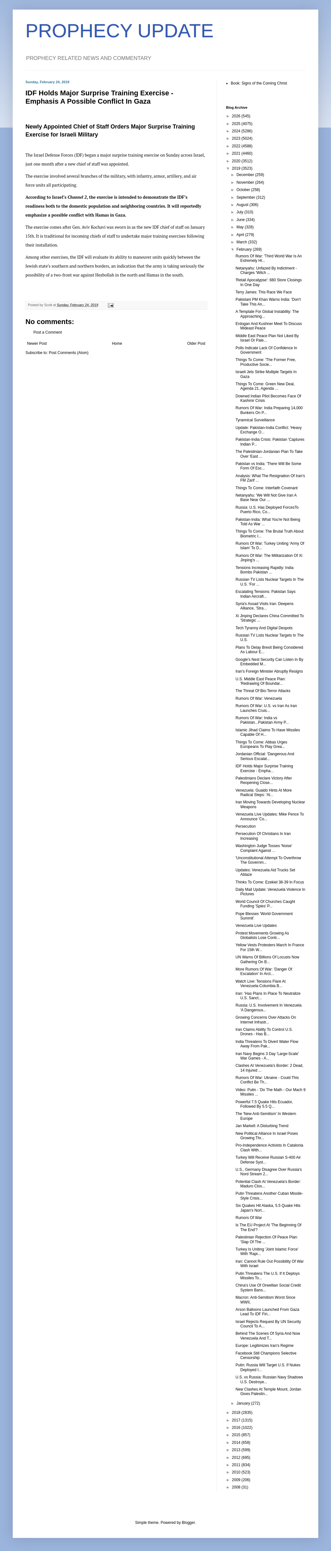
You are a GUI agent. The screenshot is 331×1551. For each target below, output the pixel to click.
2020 (237, 161)
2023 (237, 138)
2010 (237, 1472)
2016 (237, 1427)
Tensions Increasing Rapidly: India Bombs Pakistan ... (264, 569)
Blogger (188, 1522)
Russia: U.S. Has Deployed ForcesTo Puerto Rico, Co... (267, 509)
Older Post (196, 343)
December (245, 175)
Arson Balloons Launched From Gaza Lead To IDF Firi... (267, 1311)
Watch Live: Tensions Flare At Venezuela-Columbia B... (260, 983)
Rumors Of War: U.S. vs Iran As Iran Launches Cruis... (266, 708)
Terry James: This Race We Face (264, 292)
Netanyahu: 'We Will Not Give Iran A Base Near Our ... (266, 497)
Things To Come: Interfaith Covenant (267, 488)
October (243, 190)
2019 (237, 168)
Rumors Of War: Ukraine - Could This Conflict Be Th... (267, 1079)
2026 (237, 116)
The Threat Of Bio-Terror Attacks (263, 691)
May (240, 227)
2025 (237, 124)
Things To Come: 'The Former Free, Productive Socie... (266, 362)
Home (117, 343)
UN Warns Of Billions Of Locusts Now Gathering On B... (267, 959)
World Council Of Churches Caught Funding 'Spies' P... (265, 903)
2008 (237, 1487)
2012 (237, 1457)
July (240, 212)
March (242, 242)
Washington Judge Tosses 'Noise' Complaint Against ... (264, 848)
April (240, 235)
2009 (237, 1480)
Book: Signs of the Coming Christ (259, 83)
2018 (237, 1412)
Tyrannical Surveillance (255, 420)
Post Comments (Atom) (68, 353)
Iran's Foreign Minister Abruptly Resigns (269, 671)
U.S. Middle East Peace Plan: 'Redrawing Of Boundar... (260, 681)
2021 (237, 153)
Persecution (246, 826)
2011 (237, 1465)
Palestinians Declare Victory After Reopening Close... (264, 780)
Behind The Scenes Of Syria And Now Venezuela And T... (268, 1335)
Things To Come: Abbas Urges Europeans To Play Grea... (261, 744)
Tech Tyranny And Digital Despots (264, 628)
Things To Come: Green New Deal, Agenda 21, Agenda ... (265, 386)
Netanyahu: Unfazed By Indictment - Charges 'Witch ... (266, 270)
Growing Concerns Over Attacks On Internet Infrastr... (266, 1019)
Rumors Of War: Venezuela (259, 698)
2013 (237, 1450)
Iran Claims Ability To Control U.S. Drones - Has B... (264, 1031)
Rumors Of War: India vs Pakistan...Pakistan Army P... (262, 720)
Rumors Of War (249, 1217)
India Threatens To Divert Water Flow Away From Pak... (267, 1043)
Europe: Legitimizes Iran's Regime (264, 1345)
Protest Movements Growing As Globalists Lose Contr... (262, 935)
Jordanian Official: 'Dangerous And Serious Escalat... (265, 756)
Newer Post (37, 343)
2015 (237, 1435)
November (245, 182)
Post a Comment (47, 332)
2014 (237, 1442)
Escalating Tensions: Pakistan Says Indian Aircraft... (266, 593)
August (243, 205)
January (243, 1403)
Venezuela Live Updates (256, 925)
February (244, 249)
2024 (237, 131)
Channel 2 (77, 197)
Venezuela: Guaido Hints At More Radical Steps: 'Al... (264, 792)
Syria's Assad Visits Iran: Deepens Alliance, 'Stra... (264, 606)
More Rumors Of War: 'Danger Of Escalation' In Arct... (264, 971)
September (246, 197)
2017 (237, 1420)
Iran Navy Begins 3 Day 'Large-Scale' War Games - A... (267, 1056)
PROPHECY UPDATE (119, 30)
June (241, 220)
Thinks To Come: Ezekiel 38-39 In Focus (270, 882)
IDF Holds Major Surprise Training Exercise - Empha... (264, 768)
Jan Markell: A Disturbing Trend (262, 1126)
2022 (237, 146)
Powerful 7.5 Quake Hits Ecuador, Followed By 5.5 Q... (264, 1104)
